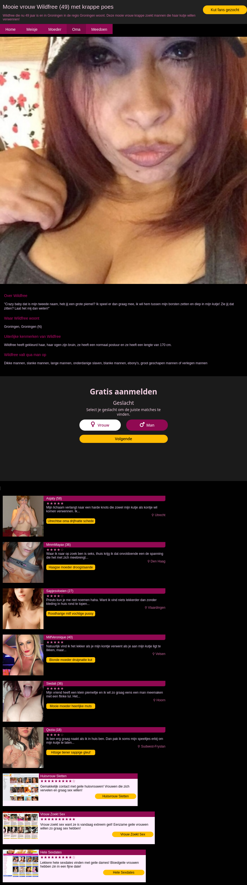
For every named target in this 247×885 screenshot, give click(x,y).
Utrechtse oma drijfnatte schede (71, 521)
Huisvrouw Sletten (115, 796)
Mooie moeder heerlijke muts (71, 706)
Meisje (31, 29)
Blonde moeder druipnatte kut (70, 660)
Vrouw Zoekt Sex (133, 834)
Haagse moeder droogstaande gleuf (71, 567)
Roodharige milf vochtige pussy (71, 613)
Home (10, 29)
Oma (76, 29)
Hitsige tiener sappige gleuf (71, 752)
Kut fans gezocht (225, 10)
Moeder (54, 29)
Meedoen (99, 29)
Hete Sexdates (123, 872)
